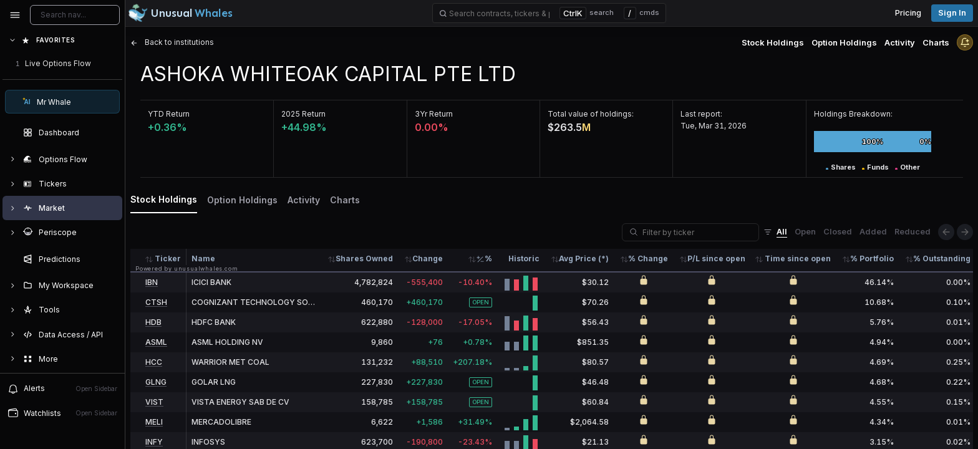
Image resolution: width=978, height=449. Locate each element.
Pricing (908, 12)
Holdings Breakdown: (853, 113)
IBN (151, 282)
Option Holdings (844, 42)
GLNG (156, 382)
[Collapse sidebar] (15, 15)
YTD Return (169, 113)
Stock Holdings (773, 42)
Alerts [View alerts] (62, 388)
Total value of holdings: (591, 113)
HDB (153, 322)
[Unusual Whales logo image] (180, 13)
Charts (935, 42)
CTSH (156, 302)
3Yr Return (434, 113)
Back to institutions (172, 42)
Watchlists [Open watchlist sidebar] (62, 412)
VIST (154, 402)
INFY (154, 442)
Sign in (952, 12)
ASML (156, 342)
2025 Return (303, 113)
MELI (154, 422)
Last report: (701, 113)
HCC (153, 362)
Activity (899, 42)
